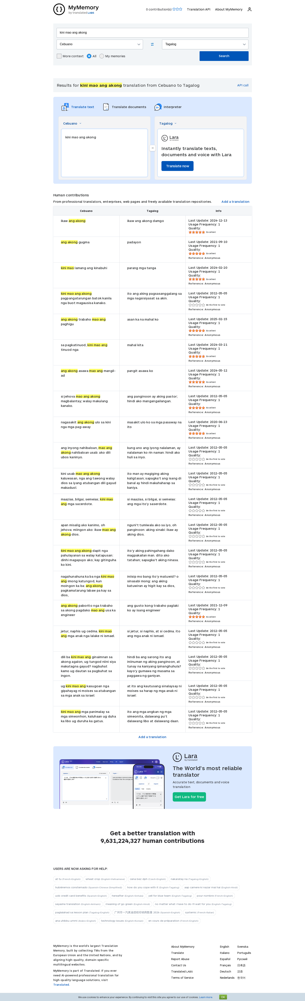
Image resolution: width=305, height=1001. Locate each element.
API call (242, 85)
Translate (177, 952)
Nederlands (227, 977)
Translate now (177, 166)
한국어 (241, 977)
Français (225, 965)
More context (70, 56)
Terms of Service (182, 977)
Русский (242, 959)
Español (225, 959)
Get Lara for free (189, 797)
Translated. (61, 984)
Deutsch (225, 971)
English (224, 946)
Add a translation (235, 201)
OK (223, 997)
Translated (182, 971)
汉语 (240, 971)
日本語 (241, 965)
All (91, 56)
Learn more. (206, 997)
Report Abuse (180, 959)
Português (244, 952)
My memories (112, 56)
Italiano (225, 952)
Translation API (198, 9)
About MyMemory (229, 9)
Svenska (242, 946)
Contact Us (178, 965)
